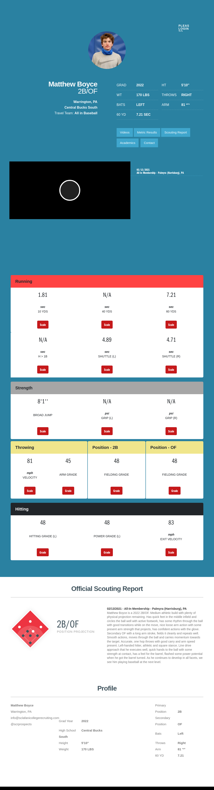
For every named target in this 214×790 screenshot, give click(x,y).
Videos (125, 132)
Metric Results (147, 132)
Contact (149, 143)
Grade (68, 491)
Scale (43, 325)
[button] (70, 192)
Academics (127, 143)
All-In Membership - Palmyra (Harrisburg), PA (167, 171)
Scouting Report (175, 132)
